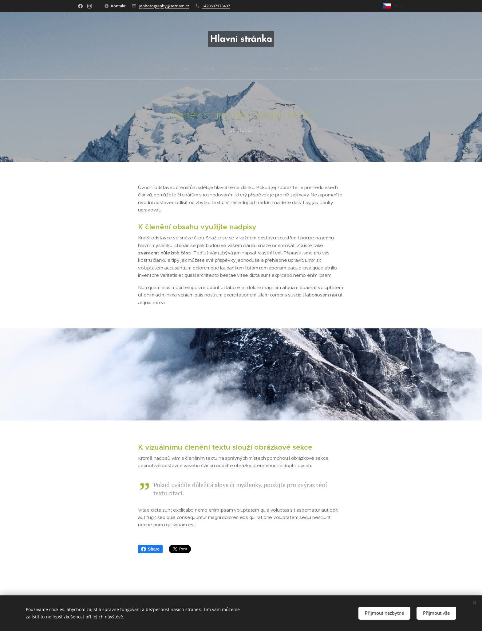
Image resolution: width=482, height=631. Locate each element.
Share (150, 549)
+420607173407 (216, 6)
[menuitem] (213, 68)
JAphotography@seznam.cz (164, 6)
